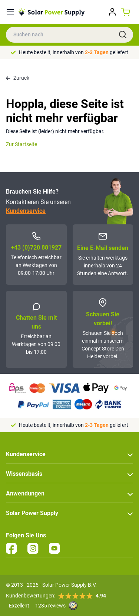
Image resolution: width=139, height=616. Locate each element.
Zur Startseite (21, 144)
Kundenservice (26, 210)
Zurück (17, 78)
